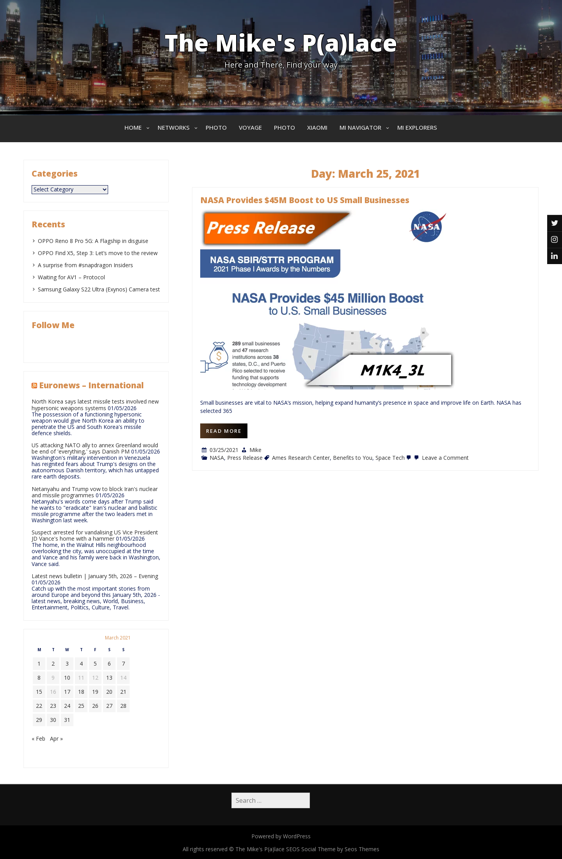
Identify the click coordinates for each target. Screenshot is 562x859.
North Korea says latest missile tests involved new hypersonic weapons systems (95, 404)
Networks (174, 127)
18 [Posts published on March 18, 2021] (81, 691)
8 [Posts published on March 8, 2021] (39, 677)
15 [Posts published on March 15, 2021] (39, 691)
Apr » (56, 738)
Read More (224, 430)
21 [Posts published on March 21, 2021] (123, 691)
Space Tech (390, 457)
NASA (217, 457)
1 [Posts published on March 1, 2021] (39, 663)
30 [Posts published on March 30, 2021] (53, 719)
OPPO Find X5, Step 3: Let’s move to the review (98, 253)
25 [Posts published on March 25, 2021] (81, 705)
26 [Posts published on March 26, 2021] (95, 705)
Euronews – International (91, 385)
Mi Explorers (417, 127)
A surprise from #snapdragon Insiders (85, 265)
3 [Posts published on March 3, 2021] (67, 663)
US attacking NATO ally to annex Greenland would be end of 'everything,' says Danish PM (95, 448)
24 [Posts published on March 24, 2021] (67, 705)
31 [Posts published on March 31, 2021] (67, 719)
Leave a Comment (441, 457)
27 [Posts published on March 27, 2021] (109, 705)
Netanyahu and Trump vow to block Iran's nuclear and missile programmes (95, 492)
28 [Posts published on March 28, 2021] (123, 705)
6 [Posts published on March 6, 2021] (109, 663)
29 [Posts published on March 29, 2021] (39, 719)
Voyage (250, 127)
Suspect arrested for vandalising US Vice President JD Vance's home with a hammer (95, 535)
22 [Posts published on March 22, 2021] (39, 705)
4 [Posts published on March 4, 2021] (81, 663)
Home (133, 127)
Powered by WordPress (281, 836)
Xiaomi (317, 127)
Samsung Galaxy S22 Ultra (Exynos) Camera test (99, 289)
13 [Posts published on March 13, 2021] (109, 677)
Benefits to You (352, 457)
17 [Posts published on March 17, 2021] (67, 691)
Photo (216, 127)
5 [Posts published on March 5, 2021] (95, 663)
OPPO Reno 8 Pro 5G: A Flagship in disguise (93, 241)
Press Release (245, 457)
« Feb (38, 738)
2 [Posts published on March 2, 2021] (53, 663)
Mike (255, 450)
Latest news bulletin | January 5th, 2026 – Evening (95, 576)
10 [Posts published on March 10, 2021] (67, 677)
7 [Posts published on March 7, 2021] (123, 663)
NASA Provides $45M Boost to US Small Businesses (304, 200)
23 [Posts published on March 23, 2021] (53, 705)
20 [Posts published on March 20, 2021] (109, 691)
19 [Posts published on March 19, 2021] (95, 691)
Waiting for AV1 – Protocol (71, 277)
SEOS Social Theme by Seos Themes (332, 849)
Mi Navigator (360, 127)
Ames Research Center (301, 457)
